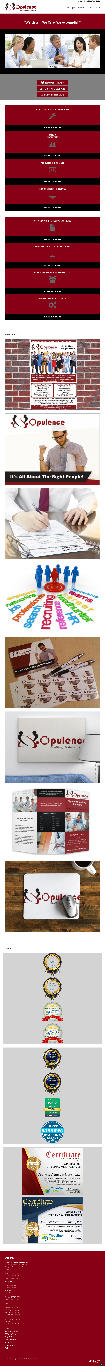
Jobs (74, 8)
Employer (81, 8)
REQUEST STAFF (52, 82)
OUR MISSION (10, 1339)
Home (68, 8)
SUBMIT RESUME (52, 94)
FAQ (6, 1348)
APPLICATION (10, 1334)
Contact (97, 8)
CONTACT (9, 1345)
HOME (7, 1328)
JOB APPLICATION (52, 88)
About (89, 8)
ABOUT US (9, 1342)
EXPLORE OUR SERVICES (52, 128)
